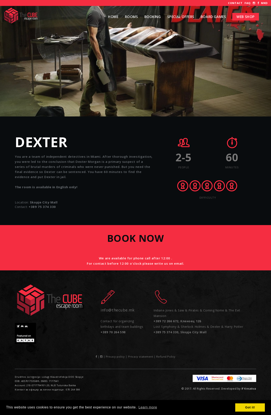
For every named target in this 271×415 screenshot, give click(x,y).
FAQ (248, 3)
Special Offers (180, 16)
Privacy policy (115, 356)
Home (113, 16)
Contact (235, 3)
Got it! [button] (250, 407)
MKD (264, 3)
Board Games (213, 16)
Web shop (245, 16)
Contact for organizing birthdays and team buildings (122, 326)
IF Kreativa (249, 388)
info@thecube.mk (118, 310)
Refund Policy (166, 356)
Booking (152, 16)
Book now (135, 238)
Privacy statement (140, 356)
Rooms (131, 16)
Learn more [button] (147, 407)
